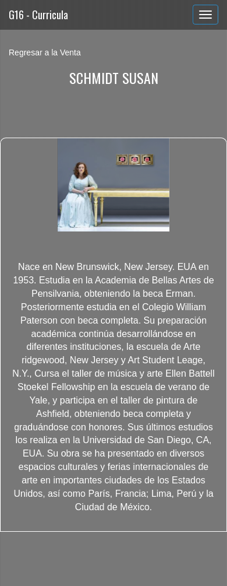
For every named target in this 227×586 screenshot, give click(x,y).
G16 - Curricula (38, 14)
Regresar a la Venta (45, 52)
